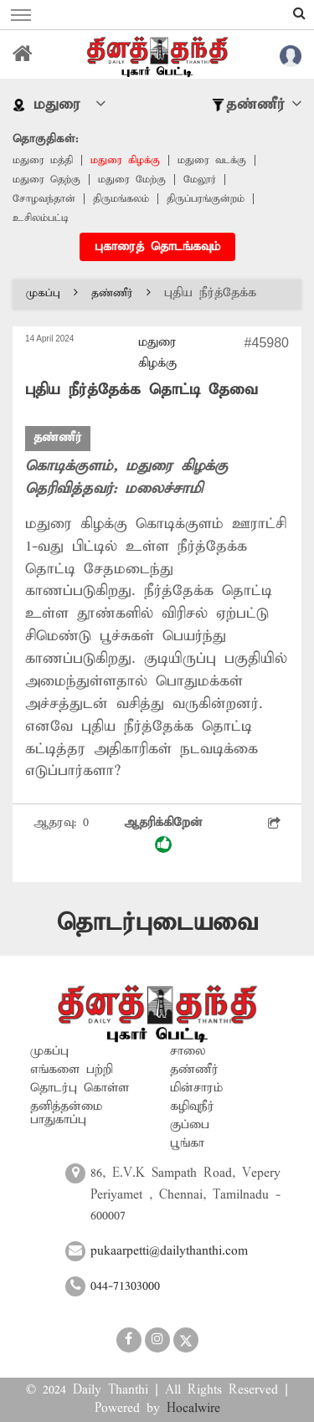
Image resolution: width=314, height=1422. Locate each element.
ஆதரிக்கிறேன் (163, 834)
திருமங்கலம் (121, 198)
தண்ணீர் (121, 293)
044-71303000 (125, 1286)
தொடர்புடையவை (157, 922)
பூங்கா (187, 1143)
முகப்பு (52, 293)
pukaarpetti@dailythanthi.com (169, 1251)
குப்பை (189, 1125)
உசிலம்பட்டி (41, 218)
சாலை (188, 1051)
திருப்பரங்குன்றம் (206, 198)
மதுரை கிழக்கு (125, 160)
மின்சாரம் (196, 1088)
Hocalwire (193, 1408)
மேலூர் (199, 179)
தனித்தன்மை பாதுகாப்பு (66, 1113)
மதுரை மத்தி (43, 160)
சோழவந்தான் (44, 198)
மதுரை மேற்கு (132, 179)
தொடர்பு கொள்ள (79, 1088)
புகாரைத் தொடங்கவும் (157, 246)
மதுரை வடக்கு (212, 160)
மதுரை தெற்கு (46, 179)
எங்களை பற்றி (71, 1069)
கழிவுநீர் (192, 1106)
